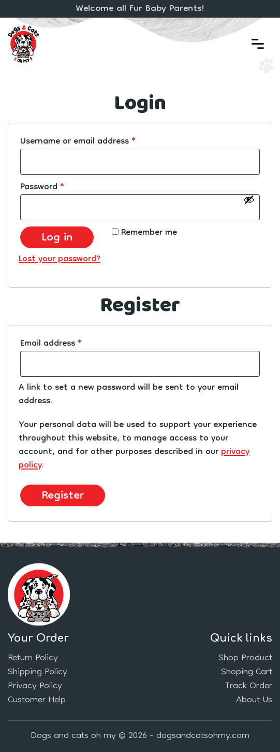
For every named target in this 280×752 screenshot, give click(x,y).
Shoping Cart (246, 672)
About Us (254, 700)
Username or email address (94, 142)
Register (62, 495)
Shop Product (245, 658)
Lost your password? (59, 259)
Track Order (248, 686)
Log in (56, 237)
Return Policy (33, 658)
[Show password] (249, 199)
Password (59, 187)
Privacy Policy (35, 686)
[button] (257, 44)
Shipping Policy (37, 672)
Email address (67, 344)
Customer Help (37, 700)
